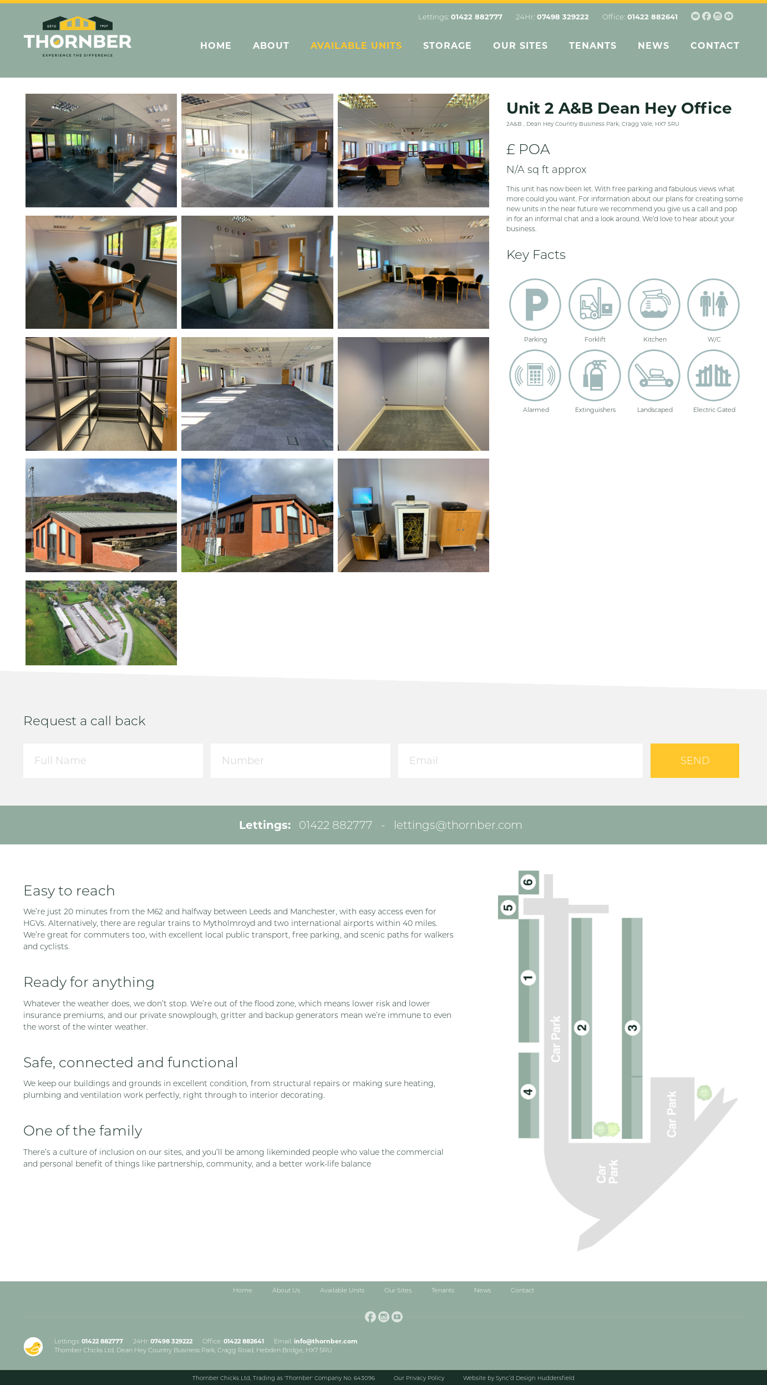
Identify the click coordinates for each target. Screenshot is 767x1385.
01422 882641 (652, 16)
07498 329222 (563, 16)
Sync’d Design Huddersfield (535, 1378)
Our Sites (520, 45)
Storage (447, 45)
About (271, 45)
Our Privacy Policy (419, 1378)
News (653, 45)
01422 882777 (476, 16)
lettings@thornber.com (458, 825)
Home (216, 45)
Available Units (356, 45)
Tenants (593, 45)
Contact (715, 45)
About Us (286, 1290)
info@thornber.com (326, 1341)
